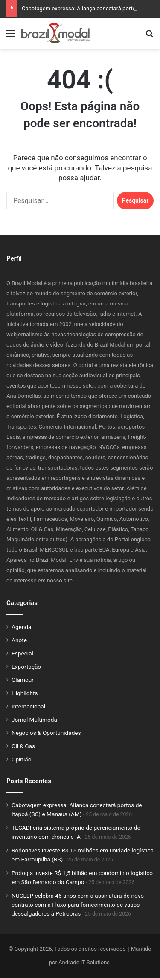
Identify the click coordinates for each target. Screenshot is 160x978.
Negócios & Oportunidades (46, 732)
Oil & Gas (23, 746)
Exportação (26, 666)
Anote (19, 640)
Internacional (28, 706)
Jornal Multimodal (35, 719)
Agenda (21, 626)
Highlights (25, 693)
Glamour (23, 679)
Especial (22, 653)
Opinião (21, 759)
